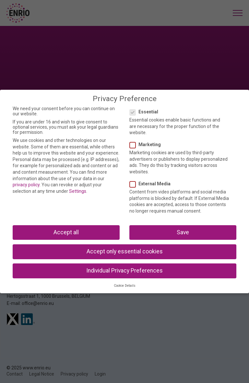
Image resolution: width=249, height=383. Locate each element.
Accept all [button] (66, 232)
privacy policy (26, 184)
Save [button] (183, 232)
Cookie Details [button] (125, 286)
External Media (152, 183)
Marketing (147, 144)
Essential (145, 111)
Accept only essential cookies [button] (125, 251)
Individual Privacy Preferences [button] (124, 270)
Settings (77, 191)
